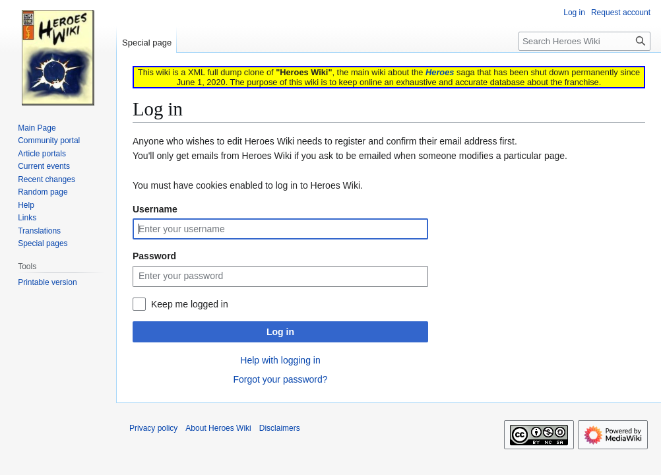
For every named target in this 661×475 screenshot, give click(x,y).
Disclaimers (279, 428)
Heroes (439, 72)
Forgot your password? (280, 379)
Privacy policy (153, 428)
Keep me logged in (189, 304)
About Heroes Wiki (218, 428)
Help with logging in (280, 360)
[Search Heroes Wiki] (584, 41)
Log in (280, 332)
